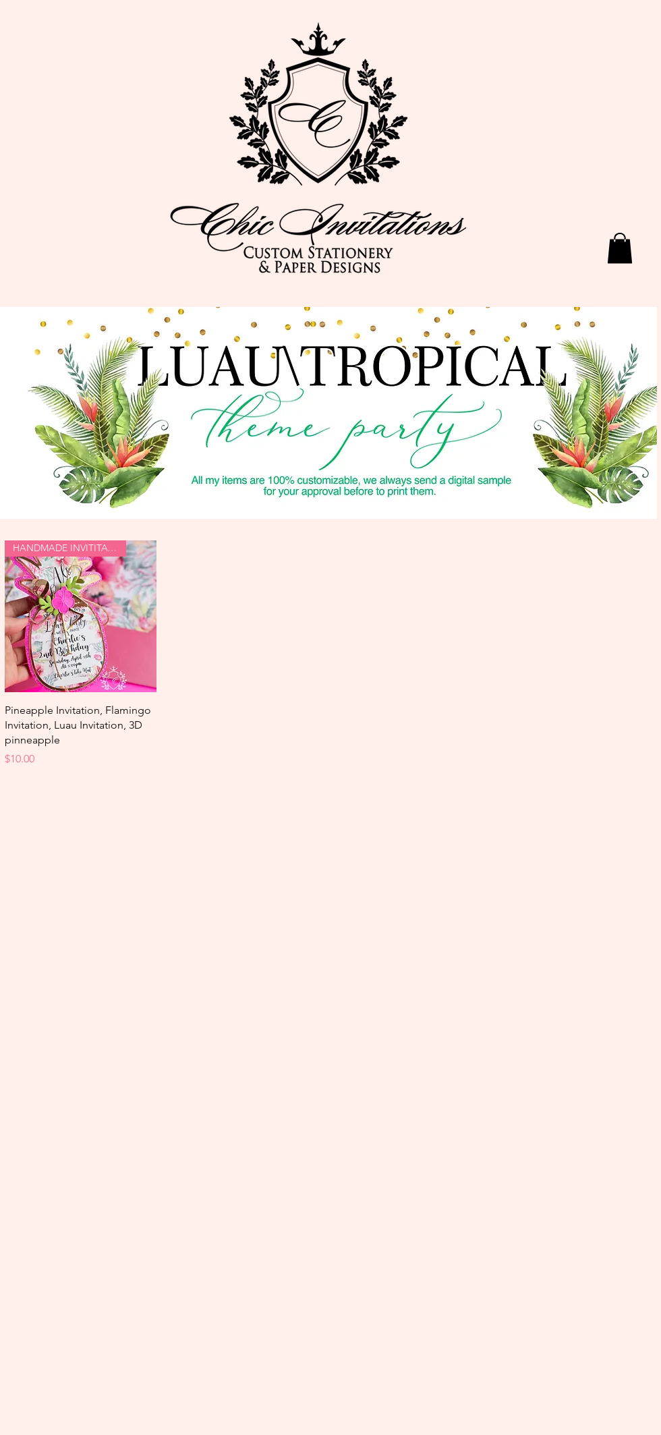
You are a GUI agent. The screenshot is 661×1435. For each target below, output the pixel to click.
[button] (620, 248)
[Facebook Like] (536, 38)
